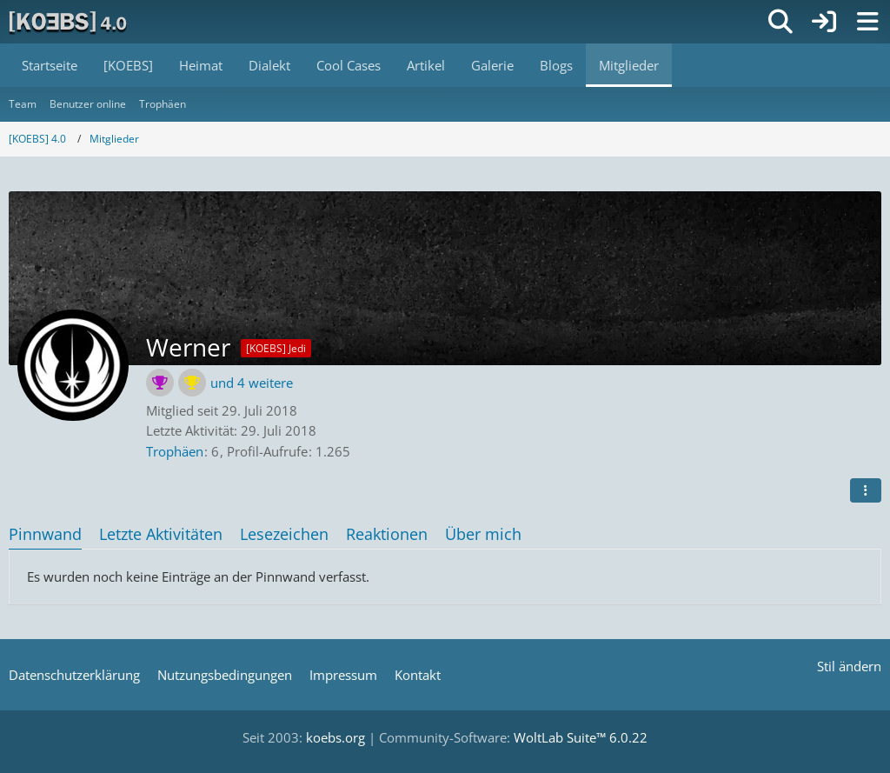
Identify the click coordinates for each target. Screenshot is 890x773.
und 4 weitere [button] (251, 382)
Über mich (483, 533)
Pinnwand (45, 533)
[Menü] (867, 21)
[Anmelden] (824, 21)
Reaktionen (387, 533)
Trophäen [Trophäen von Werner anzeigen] (174, 451)
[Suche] (780, 21)
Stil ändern (849, 666)
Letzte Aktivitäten (160, 533)
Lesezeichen (284, 533)
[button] (865, 490)
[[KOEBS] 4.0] (69, 21)
